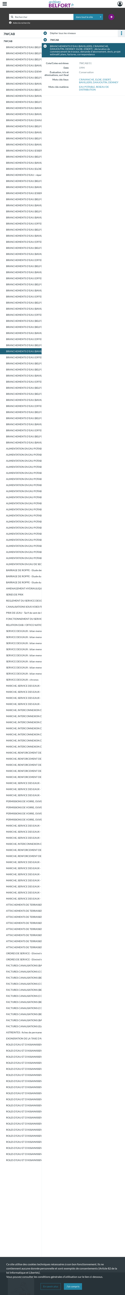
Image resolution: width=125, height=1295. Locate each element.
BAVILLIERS (85, 82)
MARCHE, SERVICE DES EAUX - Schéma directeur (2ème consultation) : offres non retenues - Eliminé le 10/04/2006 (41, 892)
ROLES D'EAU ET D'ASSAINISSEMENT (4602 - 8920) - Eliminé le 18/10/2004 (41, 1129)
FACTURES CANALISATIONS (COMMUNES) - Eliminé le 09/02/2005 (41, 995)
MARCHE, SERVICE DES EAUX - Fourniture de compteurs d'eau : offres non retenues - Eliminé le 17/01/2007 (41, 874)
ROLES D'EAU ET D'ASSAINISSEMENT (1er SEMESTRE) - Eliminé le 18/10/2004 (41, 1044)
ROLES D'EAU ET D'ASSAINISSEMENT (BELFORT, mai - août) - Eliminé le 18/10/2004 (41, 1068)
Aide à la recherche (21, 23)
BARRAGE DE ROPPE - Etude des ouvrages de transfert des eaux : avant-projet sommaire (41, 570)
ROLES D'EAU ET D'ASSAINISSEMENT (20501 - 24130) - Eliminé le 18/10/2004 (41, 1154)
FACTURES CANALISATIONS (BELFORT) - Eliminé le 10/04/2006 (41, 1001)
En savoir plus (50, 1286)
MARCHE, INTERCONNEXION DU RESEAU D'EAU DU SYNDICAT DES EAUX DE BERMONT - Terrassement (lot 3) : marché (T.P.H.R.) (41, 728)
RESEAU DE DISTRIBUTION (94, 88)
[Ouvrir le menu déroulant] (5, 4)
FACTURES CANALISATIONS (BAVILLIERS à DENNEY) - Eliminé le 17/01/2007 (41, 1020)
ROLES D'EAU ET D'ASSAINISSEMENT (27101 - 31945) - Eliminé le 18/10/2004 (41, 1117)
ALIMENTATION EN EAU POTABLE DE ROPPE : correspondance (41, 497)
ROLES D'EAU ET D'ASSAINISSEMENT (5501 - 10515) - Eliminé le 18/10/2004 (41, 1093)
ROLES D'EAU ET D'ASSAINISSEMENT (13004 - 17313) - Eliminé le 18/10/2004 (41, 1141)
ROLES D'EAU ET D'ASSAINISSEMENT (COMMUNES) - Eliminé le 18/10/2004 (41, 1062)
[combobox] (88, 17)
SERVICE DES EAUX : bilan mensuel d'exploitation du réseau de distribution (41, 631)
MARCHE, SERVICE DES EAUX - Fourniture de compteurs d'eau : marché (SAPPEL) (41, 795)
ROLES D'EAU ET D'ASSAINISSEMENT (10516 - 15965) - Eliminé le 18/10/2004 (41, 1099)
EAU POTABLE (87, 86)
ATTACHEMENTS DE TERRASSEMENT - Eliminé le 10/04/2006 (40, 935)
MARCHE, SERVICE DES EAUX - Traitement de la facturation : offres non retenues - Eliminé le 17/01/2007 (41, 880)
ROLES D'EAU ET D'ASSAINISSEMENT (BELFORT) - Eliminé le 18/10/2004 (41, 1056)
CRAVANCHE (86, 79)
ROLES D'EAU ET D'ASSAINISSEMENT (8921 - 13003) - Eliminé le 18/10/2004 (41, 1135)
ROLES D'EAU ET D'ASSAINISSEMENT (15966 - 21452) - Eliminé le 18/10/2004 (41, 1105)
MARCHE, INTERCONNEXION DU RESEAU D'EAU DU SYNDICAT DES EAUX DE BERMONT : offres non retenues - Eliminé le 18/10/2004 (41, 843)
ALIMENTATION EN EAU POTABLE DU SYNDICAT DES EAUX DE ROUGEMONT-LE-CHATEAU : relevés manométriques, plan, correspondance (41, 551)
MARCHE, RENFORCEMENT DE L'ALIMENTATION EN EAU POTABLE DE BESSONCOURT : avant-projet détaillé (41, 752)
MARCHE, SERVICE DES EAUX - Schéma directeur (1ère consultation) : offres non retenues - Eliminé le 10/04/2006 (41, 886)
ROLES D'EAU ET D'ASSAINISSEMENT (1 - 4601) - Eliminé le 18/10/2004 (41, 1123)
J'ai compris (73, 1286)
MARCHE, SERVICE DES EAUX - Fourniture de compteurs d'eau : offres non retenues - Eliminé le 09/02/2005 (41, 862)
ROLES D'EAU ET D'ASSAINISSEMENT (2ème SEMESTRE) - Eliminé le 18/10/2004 (41, 1050)
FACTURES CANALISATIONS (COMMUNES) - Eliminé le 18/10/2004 (41, 971)
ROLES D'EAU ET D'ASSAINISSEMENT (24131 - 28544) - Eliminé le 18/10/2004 (41, 1160)
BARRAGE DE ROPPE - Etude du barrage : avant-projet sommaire (41, 582)
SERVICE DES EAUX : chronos (22, 679)
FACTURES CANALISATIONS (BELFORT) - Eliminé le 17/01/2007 (41, 1014)
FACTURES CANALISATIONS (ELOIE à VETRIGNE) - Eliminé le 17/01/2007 (41, 1026)
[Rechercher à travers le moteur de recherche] (43, 17)
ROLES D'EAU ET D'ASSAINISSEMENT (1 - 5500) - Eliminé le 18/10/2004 (41, 1087)
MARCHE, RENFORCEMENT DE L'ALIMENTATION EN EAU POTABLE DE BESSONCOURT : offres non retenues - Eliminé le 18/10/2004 (41, 849)
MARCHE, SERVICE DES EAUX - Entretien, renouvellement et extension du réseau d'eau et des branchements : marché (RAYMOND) (41, 685)
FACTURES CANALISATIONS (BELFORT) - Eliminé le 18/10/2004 (41, 977)
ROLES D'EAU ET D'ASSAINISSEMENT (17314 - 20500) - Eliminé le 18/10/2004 (41, 1147)
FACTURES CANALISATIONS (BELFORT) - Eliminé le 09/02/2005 (41, 989)
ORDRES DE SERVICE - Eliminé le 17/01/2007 (31, 959)
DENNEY (113, 82)
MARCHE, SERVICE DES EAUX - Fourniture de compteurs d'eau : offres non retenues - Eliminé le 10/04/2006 (41, 868)
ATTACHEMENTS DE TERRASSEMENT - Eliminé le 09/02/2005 (40, 929)
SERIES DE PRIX (14, 594)
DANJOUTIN (100, 82)
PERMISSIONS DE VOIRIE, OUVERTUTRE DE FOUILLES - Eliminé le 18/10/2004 (41, 801)
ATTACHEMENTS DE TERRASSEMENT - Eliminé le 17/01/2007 (40, 941)
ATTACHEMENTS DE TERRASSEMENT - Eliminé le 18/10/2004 (40, 904)
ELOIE (98, 79)
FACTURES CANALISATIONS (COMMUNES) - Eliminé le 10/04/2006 (41, 1008)
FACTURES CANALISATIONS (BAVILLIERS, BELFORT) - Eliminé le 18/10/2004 (41, 965)
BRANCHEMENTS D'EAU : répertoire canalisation (33, 174)
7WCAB (7, 41)
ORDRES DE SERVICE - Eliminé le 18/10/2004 (31, 953)
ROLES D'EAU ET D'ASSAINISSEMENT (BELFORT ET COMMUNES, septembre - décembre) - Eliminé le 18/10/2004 (41, 1081)
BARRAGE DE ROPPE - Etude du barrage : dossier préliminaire (40, 576)
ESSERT (107, 79)
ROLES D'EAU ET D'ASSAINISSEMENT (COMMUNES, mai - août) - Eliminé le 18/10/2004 (41, 1074)
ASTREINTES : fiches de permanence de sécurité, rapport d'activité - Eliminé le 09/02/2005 (41, 1032)
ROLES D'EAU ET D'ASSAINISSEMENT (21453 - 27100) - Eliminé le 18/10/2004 (41, 1111)
